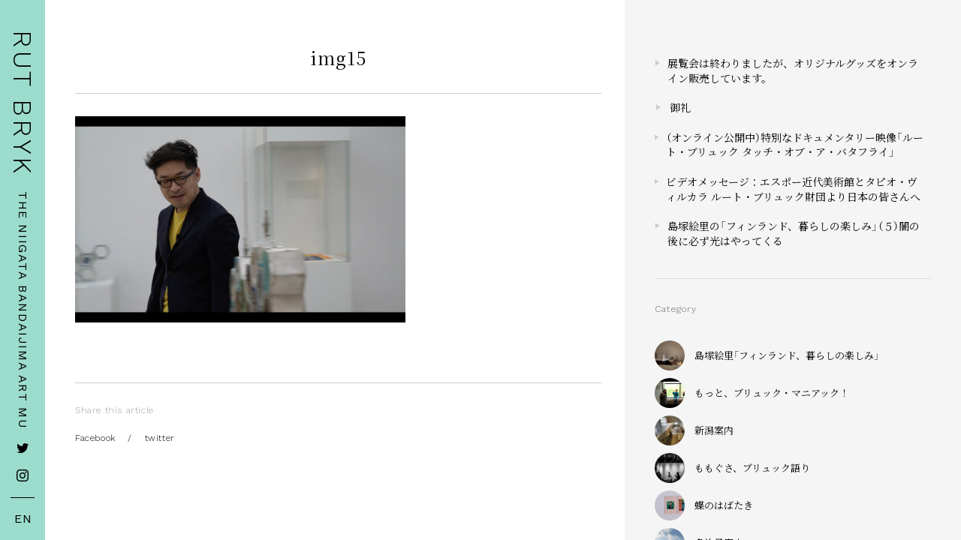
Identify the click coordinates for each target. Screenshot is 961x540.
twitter (160, 438)
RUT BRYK (22, 103)
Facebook (95, 438)
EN (23, 519)
